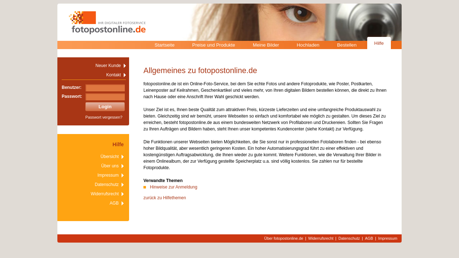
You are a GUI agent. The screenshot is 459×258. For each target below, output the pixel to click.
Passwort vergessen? (103, 117)
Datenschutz (107, 184)
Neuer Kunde (108, 65)
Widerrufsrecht (105, 193)
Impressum (108, 175)
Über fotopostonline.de (283, 238)
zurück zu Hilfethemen (164, 197)
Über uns (110, 165)
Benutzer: (71, 87)
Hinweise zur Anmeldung (173, 187)
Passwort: (72, 96)
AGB (114, 203)
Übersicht (109, 156)
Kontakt (113, 74)
